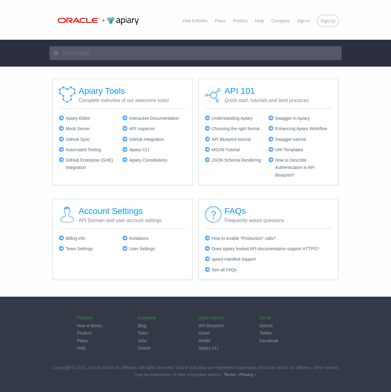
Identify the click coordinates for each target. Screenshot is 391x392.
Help (259, 20)
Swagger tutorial (290, 139)
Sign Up (327, 20)
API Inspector (142, 128)
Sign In (303, 20)
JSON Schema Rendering (236, 160)
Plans (220, 20)
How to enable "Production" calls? (244, 238)
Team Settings (79, 248)
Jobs (142, 340)
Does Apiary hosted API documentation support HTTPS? (265, 248)
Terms (230, 374)
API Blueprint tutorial (231, 139)
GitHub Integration (146, 139)
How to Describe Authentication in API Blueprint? (295, 168)
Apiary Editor (78, 118)
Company (280, 20)
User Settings (142, 248)
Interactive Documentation (154, 118)
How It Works (195, 20)
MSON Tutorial (226, 149)
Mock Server (78, 128)
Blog (142, 325)
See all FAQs (224, 269)
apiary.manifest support (234, 259)
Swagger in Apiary (292, 118)
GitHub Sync (78, 139)
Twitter (265, 333)
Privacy (246, 374)
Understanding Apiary (232, 118)
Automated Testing (83, 149)
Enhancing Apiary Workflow (301, 128)
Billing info (75, 238)
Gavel (204, 333)
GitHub (266, 325)
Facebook (268, 340)
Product (240, 20)
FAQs (235, 211)
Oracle (144, 348)
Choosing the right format (236, 128)
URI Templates (289, 149)
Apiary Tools (102, 91)
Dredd (204, 340)
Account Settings (111, 211)
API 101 (240, 91)
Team (143, 333)
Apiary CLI (139, 149)
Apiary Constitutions (148, 160)
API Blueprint (211, 325)
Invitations (138, 238)
